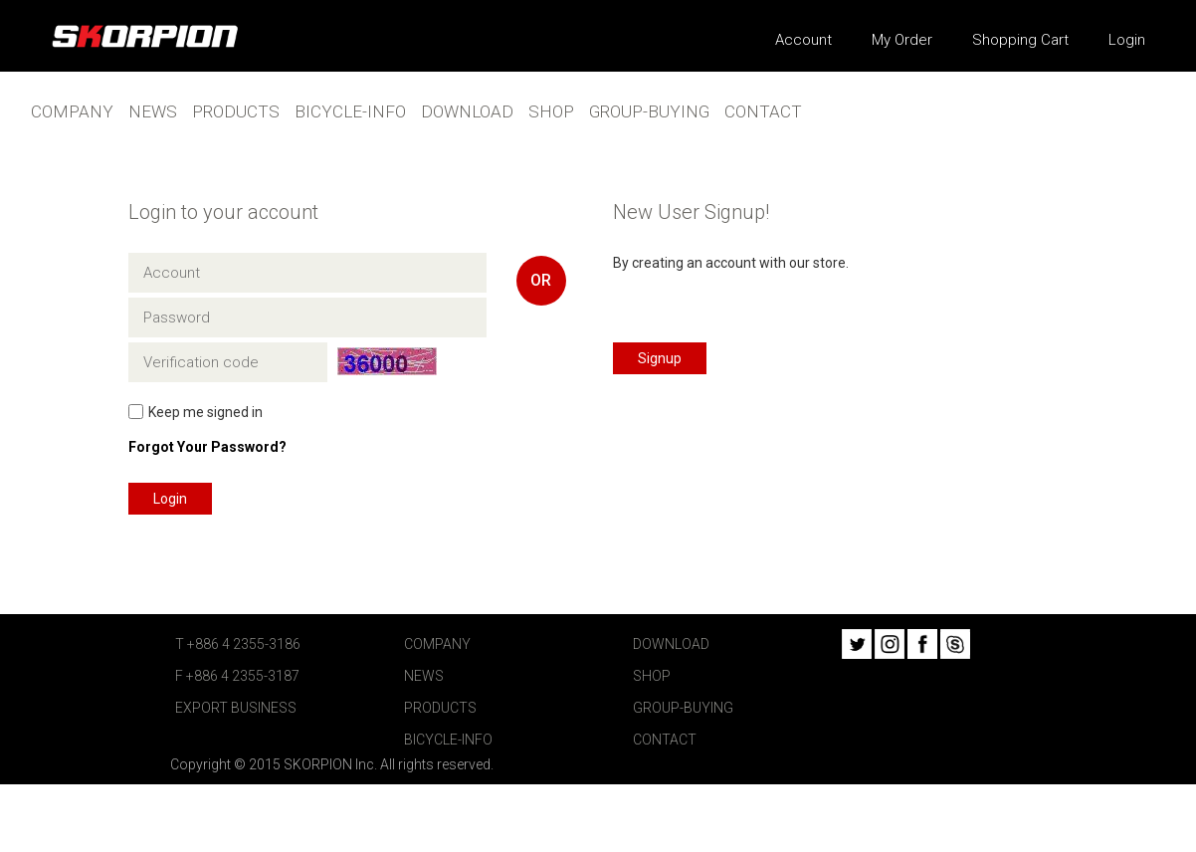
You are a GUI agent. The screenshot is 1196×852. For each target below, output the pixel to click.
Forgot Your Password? (207, 447)
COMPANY (72, 111)
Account (803, 40)
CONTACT (763, 111)
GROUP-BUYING (649, 111)
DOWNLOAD (467, 111)
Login (1126, 40)
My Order (902, 40)
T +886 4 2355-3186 (237, 644)
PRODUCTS (236, 111)
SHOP (551, 111)
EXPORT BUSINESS (236, 708)
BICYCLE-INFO (350, 111)
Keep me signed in (205, 412)
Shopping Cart (1020, 40)
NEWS (152, 111)
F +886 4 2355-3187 (237, 676)
